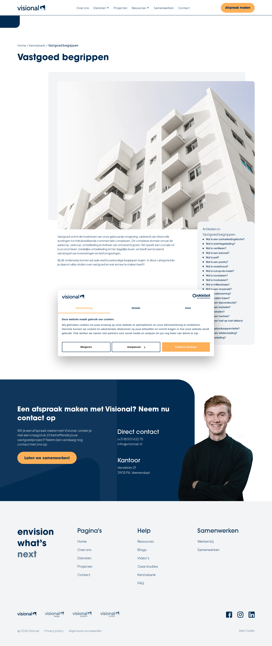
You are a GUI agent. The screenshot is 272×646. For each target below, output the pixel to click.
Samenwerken (164, 8)
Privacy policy (53, 631)
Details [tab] (136, 307)
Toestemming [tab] (83, 307)
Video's (143, 558)
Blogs (142, 550)
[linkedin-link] (252, 615)
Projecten (120, 8)
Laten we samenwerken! (47, 458)
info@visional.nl (129, 444)
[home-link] (31, 7)
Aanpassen (136, 346)
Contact (184, 8)
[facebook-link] (229, 615)
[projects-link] (82, 615)
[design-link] (54, 615)
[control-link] (109, 615)
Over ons (82, 8)
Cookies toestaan (186, 346)
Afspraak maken (237, 8)
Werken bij (205, 541)
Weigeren (86, 346)
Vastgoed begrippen (63, 45)
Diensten (99, 8)
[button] (101, 8)
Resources (139, 8)
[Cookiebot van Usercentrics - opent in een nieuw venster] (195, 296)
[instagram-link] (240, 615)
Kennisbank (37, 45)
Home (21, 45)
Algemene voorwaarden (85, 631)
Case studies (147, 566)
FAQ (140, 583)
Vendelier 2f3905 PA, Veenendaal (133, 469)
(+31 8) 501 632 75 (130, 439)
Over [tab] (188, 307)
